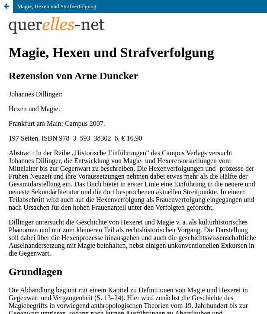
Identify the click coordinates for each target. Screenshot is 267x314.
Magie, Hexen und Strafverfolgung (56, 6)
